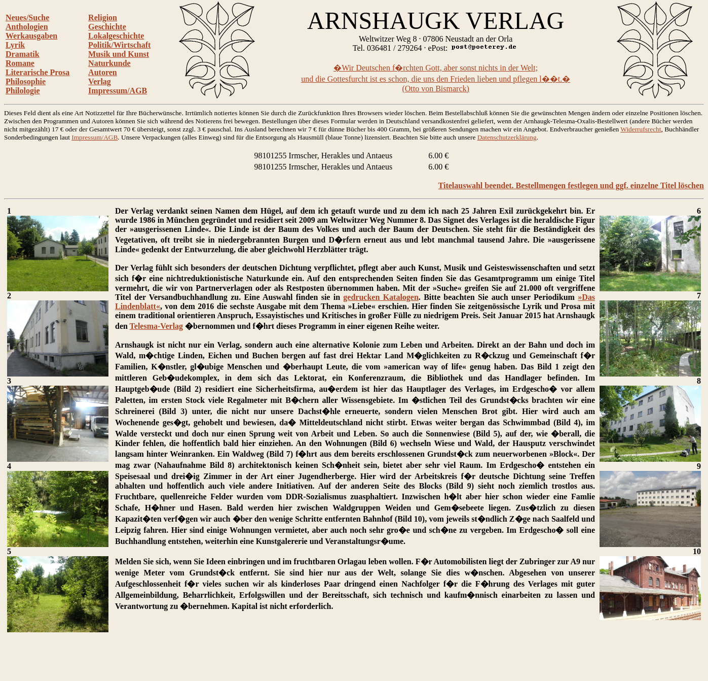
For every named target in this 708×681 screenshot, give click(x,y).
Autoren (102, 72)
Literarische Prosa (37, 72)
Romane (20, 63)
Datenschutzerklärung (507, 137)
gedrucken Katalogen (381, 297)
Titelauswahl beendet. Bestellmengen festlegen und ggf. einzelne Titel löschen (571, 185)
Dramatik (23, 54)
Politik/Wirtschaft (119, 45)
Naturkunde (109, 63)
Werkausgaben (31, 35)
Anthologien (27, 26)
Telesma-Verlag (156, 326)
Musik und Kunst (118, 54)
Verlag (99, 81)
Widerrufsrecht (640, 129)
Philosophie (26, 81)
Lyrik (15, 45)
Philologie (23, 90)
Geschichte (107, 26)
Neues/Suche (27, 17)
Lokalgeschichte (116, 35)
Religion (102, 17)
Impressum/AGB (117, 90)
